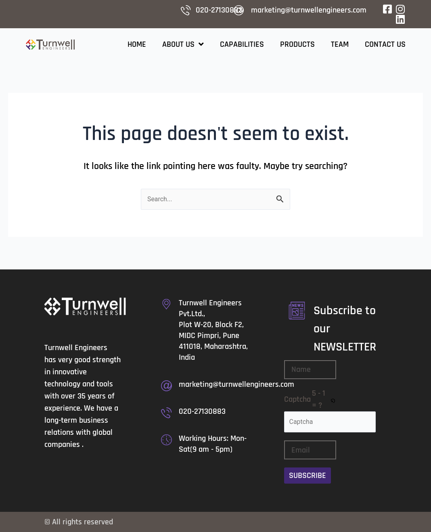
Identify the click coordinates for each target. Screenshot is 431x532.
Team (340, 44)
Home (137, 44)
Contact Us (385, 44)
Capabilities (242, 44)
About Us (183, 44)
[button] (333, 399)
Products (297, 44)
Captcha (297, 399)
